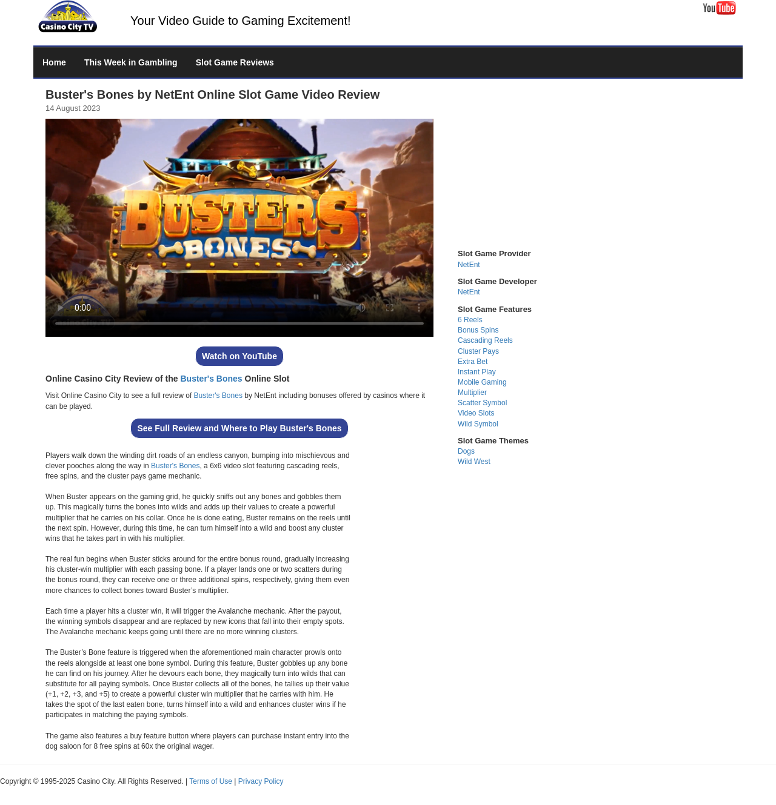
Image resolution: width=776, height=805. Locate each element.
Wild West (474, 461)
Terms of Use (210, 781)
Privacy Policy (261, 781)
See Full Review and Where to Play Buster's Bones (239, 428)
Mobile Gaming (482, 382)
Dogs (466, 451)
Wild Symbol (478, 424)
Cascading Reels (485, 340)
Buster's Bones (211, 378)
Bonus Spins (478, 330)
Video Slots (476, 413)
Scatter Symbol (482, 403)
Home (54, 62)
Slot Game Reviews (235, 62)
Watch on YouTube (239, 356)
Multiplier (472, 392)
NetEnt (469, 264)
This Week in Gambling (131, 62)
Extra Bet (472, 361)
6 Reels (470, 320)
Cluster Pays (478, 351)
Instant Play (477, 372)
